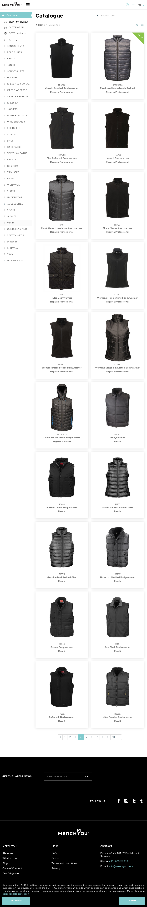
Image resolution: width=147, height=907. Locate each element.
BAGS (9, 140)
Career (55, 858)
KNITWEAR (11, 247)
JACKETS (11, 109)
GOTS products (14, 33)
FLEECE (10, 134)
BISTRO (9, 178)
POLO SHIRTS (13, 52)
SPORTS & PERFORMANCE (18, 96)
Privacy (55, 868)
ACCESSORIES (13, 203)
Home (40, 24)
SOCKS (9, 210)
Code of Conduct (12, 868)
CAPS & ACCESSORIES (18, 90)
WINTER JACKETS (15, 115)
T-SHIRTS (10, 39)
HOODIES (10, 77)
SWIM (8, 254)
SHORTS (10, 159)
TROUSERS (11, 172)
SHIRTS (9, 58)
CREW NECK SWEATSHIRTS (18, 83)
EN (141, 5)
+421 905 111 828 (118, 861)
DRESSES (11, 241)
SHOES (9, 191)
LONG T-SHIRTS (14, 71)
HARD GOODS (13, 260)
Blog (5, 863)
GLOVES (10, 216)
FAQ (54, 853)
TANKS (9, 65)
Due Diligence (10, 873)
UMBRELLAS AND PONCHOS (18, 228)
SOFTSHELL (12, 128)
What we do (9, 858)
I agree (132, 900)
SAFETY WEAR (14, 235)
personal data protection (15, 893)
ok (87, 776)
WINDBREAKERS (15, 121)
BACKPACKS (12, 147)
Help (140, 24)
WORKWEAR (12, 184)
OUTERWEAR (14, 27)
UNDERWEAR (13, 197)
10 (113, 737)
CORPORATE (12, 166)
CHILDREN (11, 102)
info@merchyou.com (121, 866)
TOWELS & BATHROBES (18, 153)
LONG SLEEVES (14, 46)
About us (7, 853)
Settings (16, 900)
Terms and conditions (64, 863)
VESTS (9, 222)
